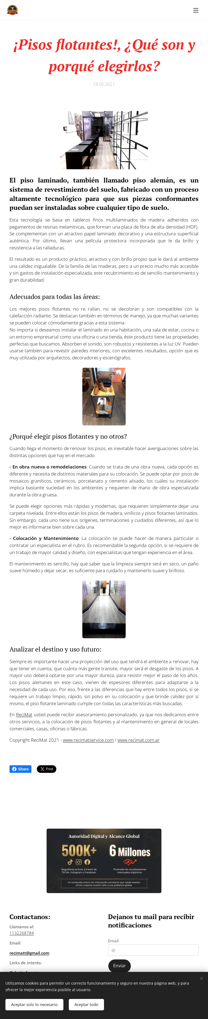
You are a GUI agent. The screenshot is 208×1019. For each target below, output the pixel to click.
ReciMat (24, 714)
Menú (195, 10)
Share (20, 769)
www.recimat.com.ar (139, 740)
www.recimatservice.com (88, 740)
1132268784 (21, 933)
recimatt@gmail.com (29, 953)
